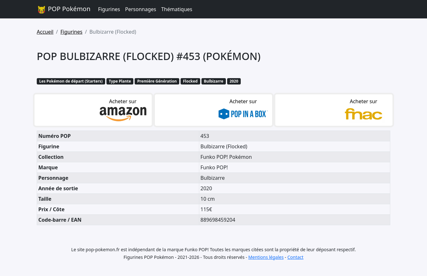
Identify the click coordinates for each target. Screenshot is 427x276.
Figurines (109, 9)
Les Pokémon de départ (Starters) (71, 81)
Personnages (140, 9)
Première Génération (157, 81)
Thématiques (176, 9)
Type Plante (120, 81)
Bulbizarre (213, 81)
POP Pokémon (64, 9)
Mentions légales (266, 257)
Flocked (190, 81)
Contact (295, 257)
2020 (234, 81)
